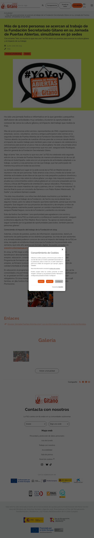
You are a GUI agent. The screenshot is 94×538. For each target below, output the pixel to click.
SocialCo (60, 287)
